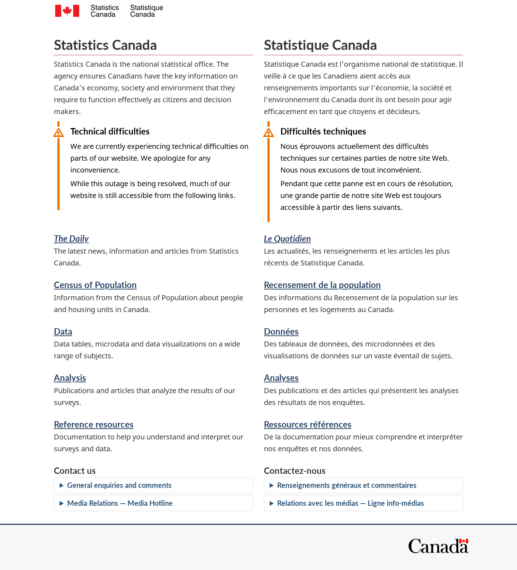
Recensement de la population (322, 284)
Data (63, 331)
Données (281, 331)
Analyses (281, 377)
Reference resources (94, 424)
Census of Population (95, 284)
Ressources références (307, 424)
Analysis (70, 377)
